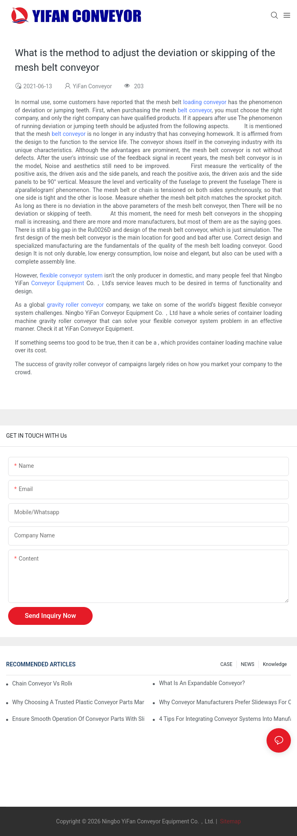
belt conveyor (195, 110)
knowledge (275, 664)
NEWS (247, 664)
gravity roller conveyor (75, 304)
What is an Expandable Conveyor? (202, 683)
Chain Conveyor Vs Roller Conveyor (42, 683)
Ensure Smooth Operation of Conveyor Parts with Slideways (78, 719)
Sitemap (230, 821)
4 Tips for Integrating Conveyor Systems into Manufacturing (225, 719)
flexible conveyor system (71, 275)
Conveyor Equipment (57, 283)
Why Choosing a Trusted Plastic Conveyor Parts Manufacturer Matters (78, 702)
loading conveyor (205, 102)
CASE (226, 664)
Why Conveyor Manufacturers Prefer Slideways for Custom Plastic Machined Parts (225, 702)
